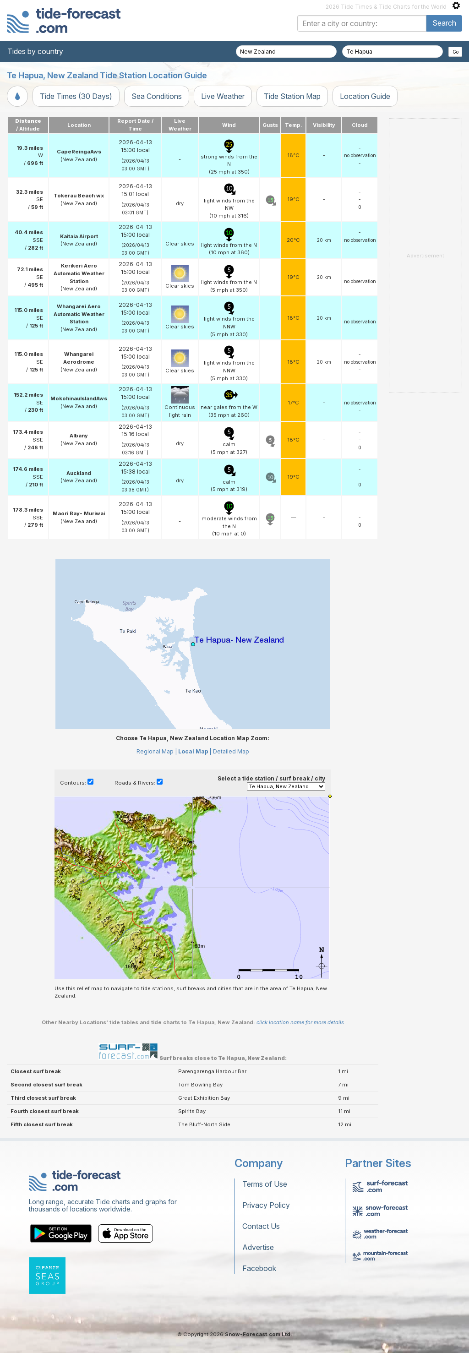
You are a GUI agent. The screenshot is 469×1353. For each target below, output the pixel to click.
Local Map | (195, 751)
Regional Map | (156, 751)
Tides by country (35, 51)
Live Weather (223, 96)
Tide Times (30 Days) (76, 96)
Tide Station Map (292, 96)
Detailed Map (231, 751)
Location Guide (365, 96)
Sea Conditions (156, 96)
